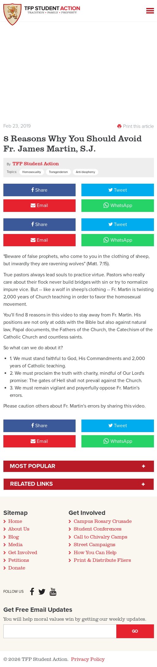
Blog (13, 536)
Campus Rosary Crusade (103, 521)
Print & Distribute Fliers (102, 560)
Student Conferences (97, 528)
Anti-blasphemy (85, 172)
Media (15, 544)
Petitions (18, 560)
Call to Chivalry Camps (100, 536)
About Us (18, 528)
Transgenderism (58, 172)
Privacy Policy (87, 659)
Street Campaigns (94, 544)
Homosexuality (31, 172)
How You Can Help (95, 552)
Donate (16, 567)
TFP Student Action (36, 163)
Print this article (135, 126)
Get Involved (22, 552)
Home (15, 521)
